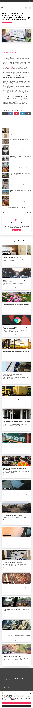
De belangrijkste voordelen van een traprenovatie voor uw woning (20, 182)
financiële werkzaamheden (12, 69)
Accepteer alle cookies (16, 703)
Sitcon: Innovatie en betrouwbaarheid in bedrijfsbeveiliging (12, 377)
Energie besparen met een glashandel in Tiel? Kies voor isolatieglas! (16, 354)
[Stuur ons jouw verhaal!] (16, 221)
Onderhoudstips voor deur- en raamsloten (17, 130)
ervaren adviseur (23, 89)
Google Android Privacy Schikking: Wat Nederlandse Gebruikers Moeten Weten (15, 331)
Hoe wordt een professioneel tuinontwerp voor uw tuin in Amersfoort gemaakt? (20, 176)
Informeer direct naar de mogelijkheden (11, 53)
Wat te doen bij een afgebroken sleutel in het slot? (19, 141)
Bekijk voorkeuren (16, 706)
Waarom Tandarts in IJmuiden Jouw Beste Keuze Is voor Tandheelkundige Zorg (20, 165)
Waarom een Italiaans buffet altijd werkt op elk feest (19, 170)
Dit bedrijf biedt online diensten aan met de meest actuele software (15, 51)
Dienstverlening (7, 25)
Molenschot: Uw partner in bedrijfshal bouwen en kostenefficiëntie (14, 448)
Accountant (8, 121)
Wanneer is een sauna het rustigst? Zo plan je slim (19, 204)
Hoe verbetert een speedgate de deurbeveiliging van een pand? (16, 424)
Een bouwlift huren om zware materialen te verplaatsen (16, 588)
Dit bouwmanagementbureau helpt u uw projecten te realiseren (16, 612)
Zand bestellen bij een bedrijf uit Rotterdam (13, 517)
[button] (30, 693)
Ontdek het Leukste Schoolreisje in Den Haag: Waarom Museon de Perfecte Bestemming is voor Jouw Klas (16, 401)
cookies (19, 698)
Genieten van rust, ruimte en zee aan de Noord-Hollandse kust (20, 193)
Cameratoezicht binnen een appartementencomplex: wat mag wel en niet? (20, 159)
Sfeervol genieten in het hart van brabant (17, 198)
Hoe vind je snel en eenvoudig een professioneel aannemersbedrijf (14, 471)
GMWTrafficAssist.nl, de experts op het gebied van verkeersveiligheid (19, 153)
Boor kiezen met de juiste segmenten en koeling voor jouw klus (13, 209)
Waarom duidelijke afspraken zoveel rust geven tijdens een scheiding (20, 148)
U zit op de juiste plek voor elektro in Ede (12, 564)
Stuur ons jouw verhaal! (16, 225)
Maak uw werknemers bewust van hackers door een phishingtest (15, 495)
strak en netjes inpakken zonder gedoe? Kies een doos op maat (20, 136)
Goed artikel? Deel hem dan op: (9, 54)
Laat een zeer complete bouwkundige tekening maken (16, 541)
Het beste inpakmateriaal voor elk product (13, 658)
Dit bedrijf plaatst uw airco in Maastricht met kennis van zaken (16, 636)
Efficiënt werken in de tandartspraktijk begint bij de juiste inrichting (20, 187)
